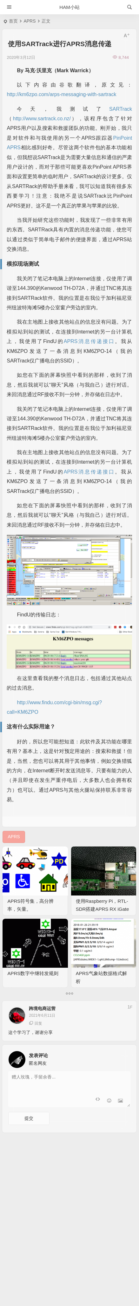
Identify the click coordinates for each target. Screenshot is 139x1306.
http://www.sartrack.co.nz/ (42, 118)
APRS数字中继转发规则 (32, 973)
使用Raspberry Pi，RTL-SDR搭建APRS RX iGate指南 (102, 909)
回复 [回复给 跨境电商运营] (35, 1023)
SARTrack (120, 109)
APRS (29, 21)
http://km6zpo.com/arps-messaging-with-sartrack (61, 94)
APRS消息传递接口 (89, 341)
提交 (28, 1118)
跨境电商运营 (42, 1008)
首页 (13, 21)
